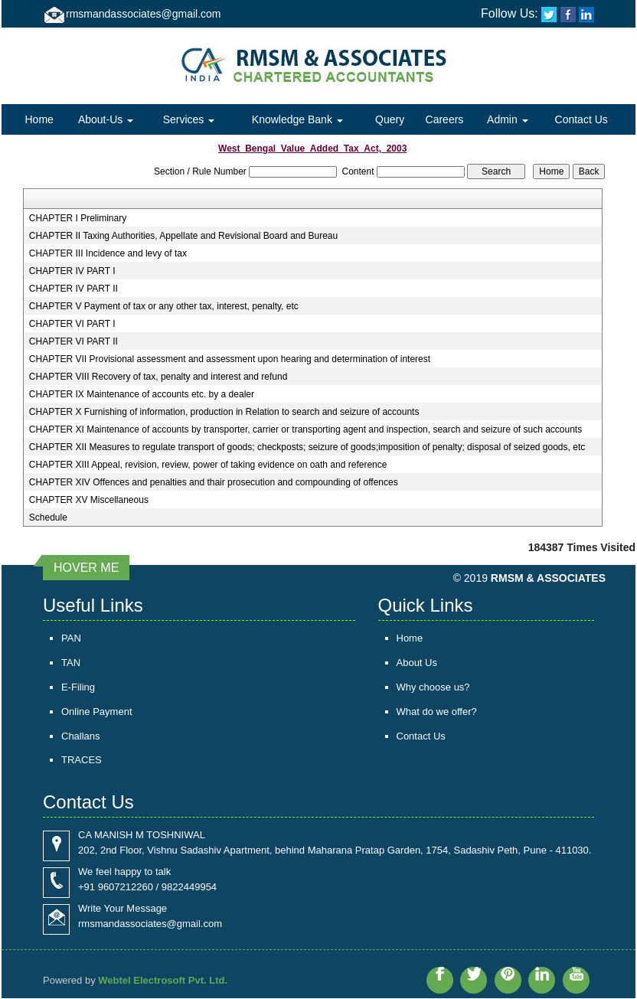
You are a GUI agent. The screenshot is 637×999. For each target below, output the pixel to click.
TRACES (81, 760)
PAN (71, 638)
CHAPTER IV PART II (73, 288)
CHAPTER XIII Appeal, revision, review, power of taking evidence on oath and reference (208, 464)
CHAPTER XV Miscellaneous (89, 500)
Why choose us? (433, 687)
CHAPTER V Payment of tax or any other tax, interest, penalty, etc (164, 306)
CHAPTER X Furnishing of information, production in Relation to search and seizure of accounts (224, 411)
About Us (417, 662)
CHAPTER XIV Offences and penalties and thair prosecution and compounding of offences (213, 482)
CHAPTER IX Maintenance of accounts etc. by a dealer (141, 394)
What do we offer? (437, 711)
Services (189, 119)
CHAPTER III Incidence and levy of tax (108, 253)
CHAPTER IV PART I (72, 271)
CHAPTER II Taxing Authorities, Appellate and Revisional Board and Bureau (183, 235)
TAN (70, 662)
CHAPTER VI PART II (73, 341)
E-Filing (78, 687)
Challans (80, 736)
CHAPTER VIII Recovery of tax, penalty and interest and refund (158, 376)
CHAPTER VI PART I (72, 323)
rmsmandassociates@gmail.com (143, 14)
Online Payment (96, 711)
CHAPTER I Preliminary (77, 218)
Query (389, 119)
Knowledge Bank (297, 119)
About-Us (105, 119)
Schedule (48, 517)
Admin (507, 119)
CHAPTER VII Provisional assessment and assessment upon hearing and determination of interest (229, 359)
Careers (445, 119)
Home (38, 119)
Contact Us (581, 119)
